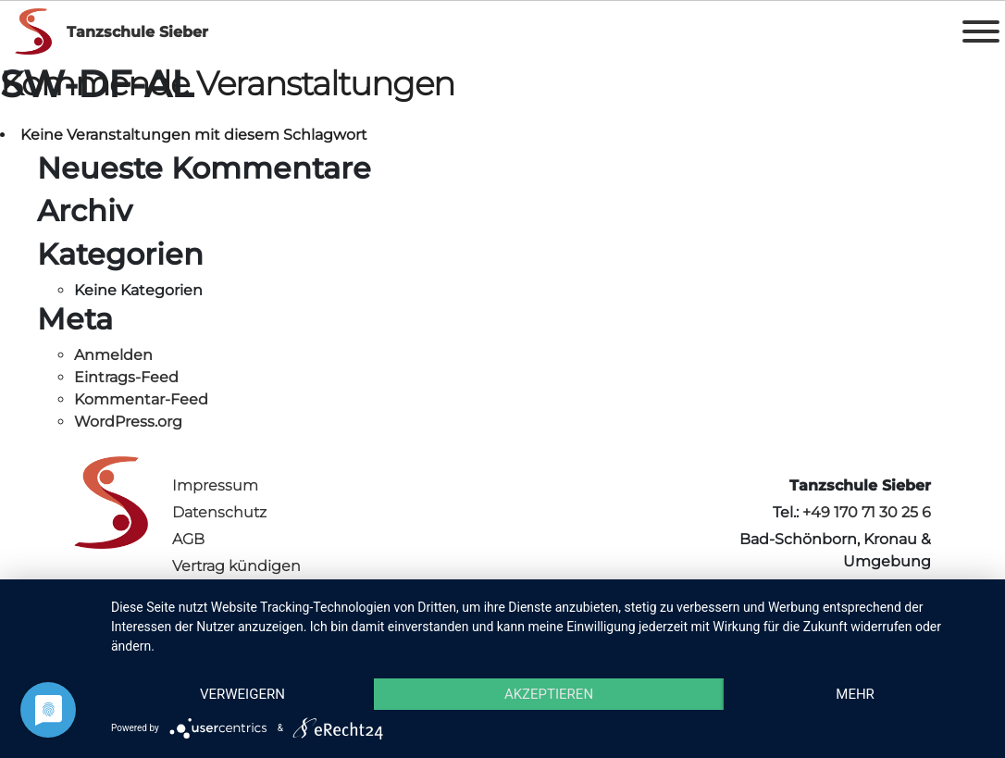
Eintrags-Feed (126, 377)
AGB (188, 539)
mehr (855, 694)
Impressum (215, 485)
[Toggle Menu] (980, 31)
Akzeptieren (548, 694)
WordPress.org (128, 421)
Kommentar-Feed (141, 399)
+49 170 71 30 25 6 (866, 512)
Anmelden (113, 355)
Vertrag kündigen (236, 566)
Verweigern (242, 694)
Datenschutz (219, 512)
